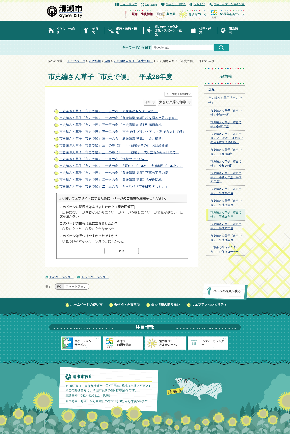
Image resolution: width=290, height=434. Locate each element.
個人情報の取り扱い (165, 304)
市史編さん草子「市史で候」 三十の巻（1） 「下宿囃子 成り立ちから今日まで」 (119, 152)
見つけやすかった (78, 241)
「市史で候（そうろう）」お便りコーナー (224, 249)
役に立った (74, 228)
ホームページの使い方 (86, 304)
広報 (107, 61)
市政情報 (233, 30)
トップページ (76, 61)
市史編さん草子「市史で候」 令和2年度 (225, 163)
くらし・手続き (65, 30)
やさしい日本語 (176, 4)
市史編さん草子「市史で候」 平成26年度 (225, 238)
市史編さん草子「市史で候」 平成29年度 (225, 203)
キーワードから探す (136, 47)
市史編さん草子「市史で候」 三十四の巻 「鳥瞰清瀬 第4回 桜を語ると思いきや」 (118, 118)
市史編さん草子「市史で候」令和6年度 (225, 124)
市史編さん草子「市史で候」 (133, 61)
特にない (72, 212)
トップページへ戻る (95, 277)
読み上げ (199, 4)
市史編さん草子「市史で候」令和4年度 (225, 112)
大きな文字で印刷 (172, 102)
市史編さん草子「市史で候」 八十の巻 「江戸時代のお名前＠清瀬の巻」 (226, 138)
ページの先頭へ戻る (227, 291)
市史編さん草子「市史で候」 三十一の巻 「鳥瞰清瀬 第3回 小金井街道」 (112, 138)
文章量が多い (69, 216)
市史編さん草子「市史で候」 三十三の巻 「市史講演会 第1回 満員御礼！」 (113, 125)
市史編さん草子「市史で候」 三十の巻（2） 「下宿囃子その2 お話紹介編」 (115, 145)
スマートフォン (76, 286)
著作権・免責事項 (127, 304)
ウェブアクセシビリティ (209, 304)
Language (151, 4)
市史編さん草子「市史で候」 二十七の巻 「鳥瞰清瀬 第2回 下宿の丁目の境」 (115, 172)
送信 (121, 250)
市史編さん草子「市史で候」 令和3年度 (225, 152)
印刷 (147, 102)
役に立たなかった (101, 228)
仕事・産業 (205, 30)
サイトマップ (128, 4)
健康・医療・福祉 (126, 30)
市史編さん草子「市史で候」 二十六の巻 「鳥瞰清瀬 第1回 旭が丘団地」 (112, 179)
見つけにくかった (111, 241)
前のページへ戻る (61, 277)
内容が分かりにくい (99, 212)
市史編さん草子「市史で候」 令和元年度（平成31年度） (225, 177)
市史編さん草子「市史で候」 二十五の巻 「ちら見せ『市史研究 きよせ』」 (113, 186)
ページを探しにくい (135, 212)
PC (59, 286)
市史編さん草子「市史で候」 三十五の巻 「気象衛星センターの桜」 (108, 111)
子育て (95, 30)
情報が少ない (167, 212)
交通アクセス (139, 385)
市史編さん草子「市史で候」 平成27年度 (225, 226)
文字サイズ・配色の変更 (229, 4)
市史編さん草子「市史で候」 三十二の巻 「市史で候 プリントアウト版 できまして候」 (122, 131)
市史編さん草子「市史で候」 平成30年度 (225, 191)
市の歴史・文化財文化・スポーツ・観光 (168, 30)
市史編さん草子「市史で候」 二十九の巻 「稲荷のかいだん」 (103, 159)
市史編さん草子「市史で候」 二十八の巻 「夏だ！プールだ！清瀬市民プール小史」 (121, 166)
